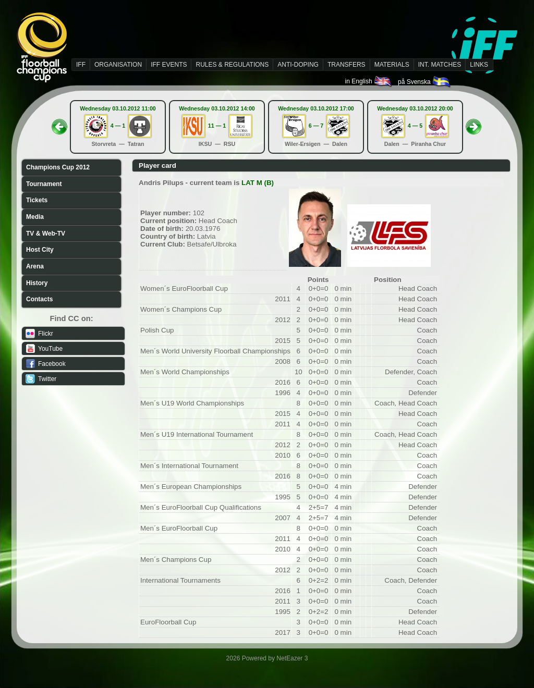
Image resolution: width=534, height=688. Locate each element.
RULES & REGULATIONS (232, 64)
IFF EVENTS (169, 64)
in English (369, 81)
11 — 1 (217, 125)
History (36, 283)
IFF (81, 64)
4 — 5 (415, 125)
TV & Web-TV (45, 233)
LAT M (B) (257, 183)
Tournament (44, 184)
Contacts (39, 299)
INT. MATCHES (439, 64)
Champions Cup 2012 (58, 167)
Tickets (36, 200)
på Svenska (425, 81)
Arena (35, 266)
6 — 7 (316, 125)
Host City (40, 249)
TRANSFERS (346, 64)
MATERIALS (391, 64)
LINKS (479, 64)
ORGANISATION (118, 64)
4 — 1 (118, 125)
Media (35, 216)
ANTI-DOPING (298, 64)
